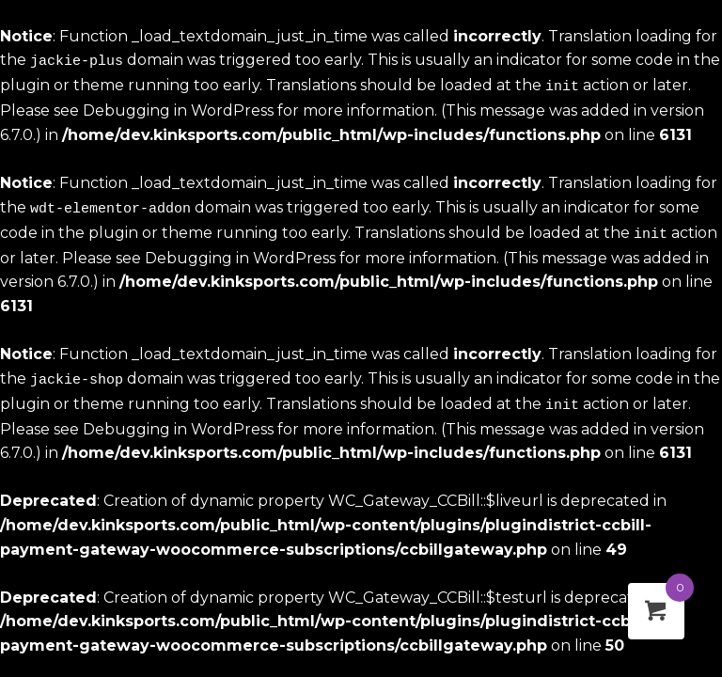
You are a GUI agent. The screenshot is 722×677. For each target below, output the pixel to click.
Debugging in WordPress (178, 108)
